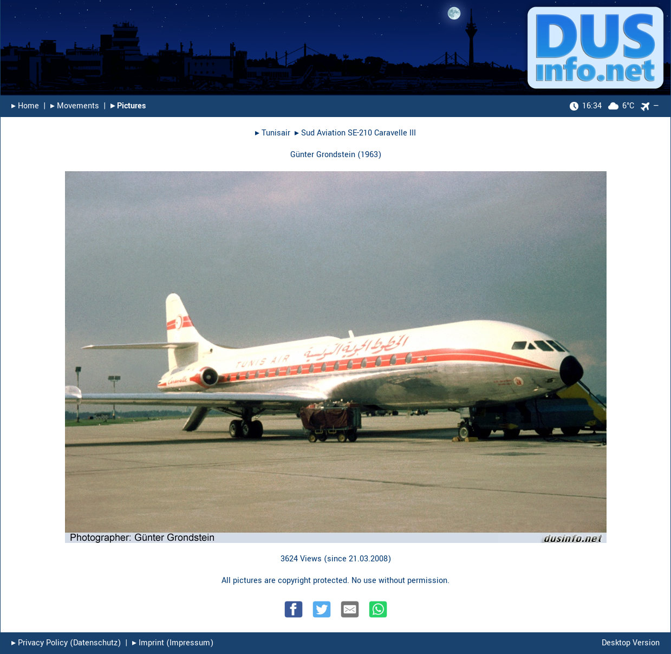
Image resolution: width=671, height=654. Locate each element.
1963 (369, 154)
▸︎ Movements (74, 106)
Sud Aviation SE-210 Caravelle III (358, 133)
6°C (602, 106)
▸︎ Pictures (128, 106)
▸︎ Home (25, 106)
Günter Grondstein (322, 154)
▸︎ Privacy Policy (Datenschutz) (66, 643)
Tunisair (276, 133)
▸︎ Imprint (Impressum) (172, 643)
